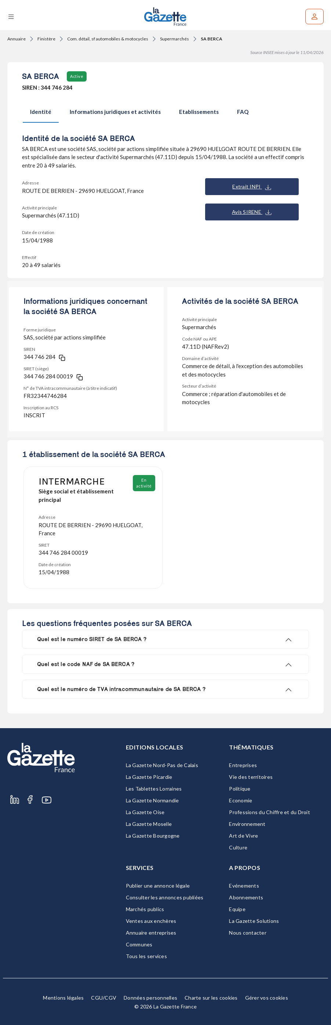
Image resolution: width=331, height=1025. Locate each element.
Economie (240, 800)
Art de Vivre (243, 835)
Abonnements (246, 897)
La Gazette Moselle (149, 824)
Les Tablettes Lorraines (154, 788)
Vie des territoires (251, 777)
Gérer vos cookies (266, 998)
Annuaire (16, 39)
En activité (144, 483)
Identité (40, 111)
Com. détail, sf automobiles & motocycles (107, 39)
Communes (139, 944)
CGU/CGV (103, 998)
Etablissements (199, 111)
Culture (238, 847)
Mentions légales (63, 998)
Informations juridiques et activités (115, 111)
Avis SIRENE (252, 212)
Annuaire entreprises (151, 932)
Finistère (46, 39)
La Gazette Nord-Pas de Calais (162, 765)
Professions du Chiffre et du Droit (269, 812)
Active (76, 76)
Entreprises (243, 765)
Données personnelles (150, 998)
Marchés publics (145, 909)
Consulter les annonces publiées (165, 897)
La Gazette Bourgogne (153, 835)
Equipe (237, 909)
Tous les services (146, 956)
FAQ (242, 111)
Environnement (247, 824)
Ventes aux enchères (151, 921)
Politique (239, 788)
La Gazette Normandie (152, 800)
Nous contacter (247, 932)
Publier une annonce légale (158, 885)
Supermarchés (174, 39)
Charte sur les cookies (211, 998)
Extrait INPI (251, 186)
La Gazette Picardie (149, 777)
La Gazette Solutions (254, 921)
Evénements (244, 885)
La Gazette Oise (145, 812)
